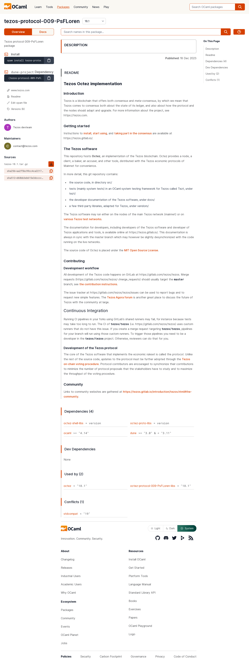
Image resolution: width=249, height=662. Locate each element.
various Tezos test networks (82, 219)
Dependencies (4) (216, 61)
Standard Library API (142, 592)
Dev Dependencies (217, 67)
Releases (66, 567)
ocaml (67, 433)
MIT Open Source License (141, 250)
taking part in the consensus (133, 133)
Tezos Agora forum (119, 297)
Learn (38, 7)
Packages (63, 7)
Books (133, 601)
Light (155, 528)
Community (81, 7)
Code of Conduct (185, 656)
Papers (133, 617)
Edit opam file (17, 102)
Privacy (160, 656)
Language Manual (140, 584)
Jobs (64, 643)
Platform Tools (138, 576)
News (95, 7)
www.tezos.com (18, 90)
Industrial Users (71, 576)
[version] (94, 21)
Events (65, 626)
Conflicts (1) (213, 79)
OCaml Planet (69, 635)
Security (85, 656)
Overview (18, 32)
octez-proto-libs (140, 423)
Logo (132, 634)
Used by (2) (212, 73)
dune (133, 433)
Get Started (136, 567)
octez (67, 486)
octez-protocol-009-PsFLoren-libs (152, 486)
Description (212, 48)
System (186, 528)
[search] (240, 6)
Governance (138, 656)
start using (100, 133)
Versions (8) (16, 108)
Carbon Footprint (111, 656)
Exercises (135, 609)
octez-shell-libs (73, 423)
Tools (49, 7)
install (87, 133)
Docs (43, 32)
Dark (170, 528)
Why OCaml (68, 592)
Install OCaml (137, 559)
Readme (14, 96)
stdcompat (71, 513)
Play (106, 7)
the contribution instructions (98, 284)
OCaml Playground (140, 626)
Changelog (67, 559)
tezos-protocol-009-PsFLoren (42, 21)
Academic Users (71, 584)
